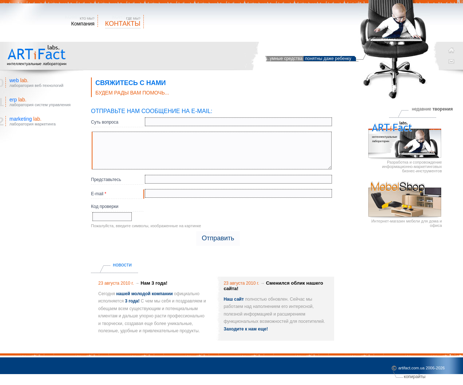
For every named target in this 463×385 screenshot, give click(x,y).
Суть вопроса (104, 122)
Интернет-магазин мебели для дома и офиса (405, 204)
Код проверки (104, 206)
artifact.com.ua (411, 368)
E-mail (98, 193)
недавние (432, 109)
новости (122, 265)
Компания (83, 24)
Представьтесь (106, 179)
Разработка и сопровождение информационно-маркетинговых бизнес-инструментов (405, 147)
